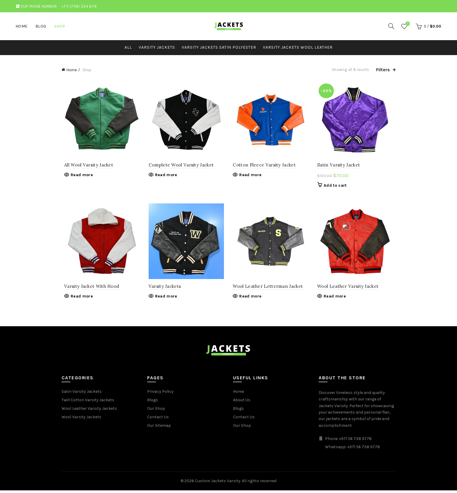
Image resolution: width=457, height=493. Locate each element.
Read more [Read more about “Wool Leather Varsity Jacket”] (336, 299)
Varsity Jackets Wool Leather (298, 47)
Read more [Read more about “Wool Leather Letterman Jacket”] (250, 299)
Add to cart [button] (336, 186)
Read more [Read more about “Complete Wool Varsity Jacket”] (165, 176)
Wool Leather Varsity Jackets (89, 411)
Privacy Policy (160, 394)
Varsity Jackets (157, 47)
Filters (383, 69)
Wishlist (407, 24)
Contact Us (158, 419)
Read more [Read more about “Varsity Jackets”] (165, 299)
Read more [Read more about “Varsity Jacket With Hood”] (79, 299)
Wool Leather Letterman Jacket (268, 289)
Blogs (152, 402)
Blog (40, 26)
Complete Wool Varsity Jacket (179, 166)
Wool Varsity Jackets (81, 419)
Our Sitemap (159, 428)
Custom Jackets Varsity (217, 483)
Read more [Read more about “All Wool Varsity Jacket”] (79, 176)
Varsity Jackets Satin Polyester (219, 47)
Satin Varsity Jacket (340, 166)
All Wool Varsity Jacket (86, 166)
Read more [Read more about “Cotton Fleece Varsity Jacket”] (250, 176)
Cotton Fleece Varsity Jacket (264, 166)
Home (22, 26)
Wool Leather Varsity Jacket (349, 289)
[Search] (391, 26)
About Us (241, 402)
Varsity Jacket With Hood (89, 289)
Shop (59, 26)
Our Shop (156, 411)
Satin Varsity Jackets (82, 394)
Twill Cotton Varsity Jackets (88, 402)
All (128, 47)
